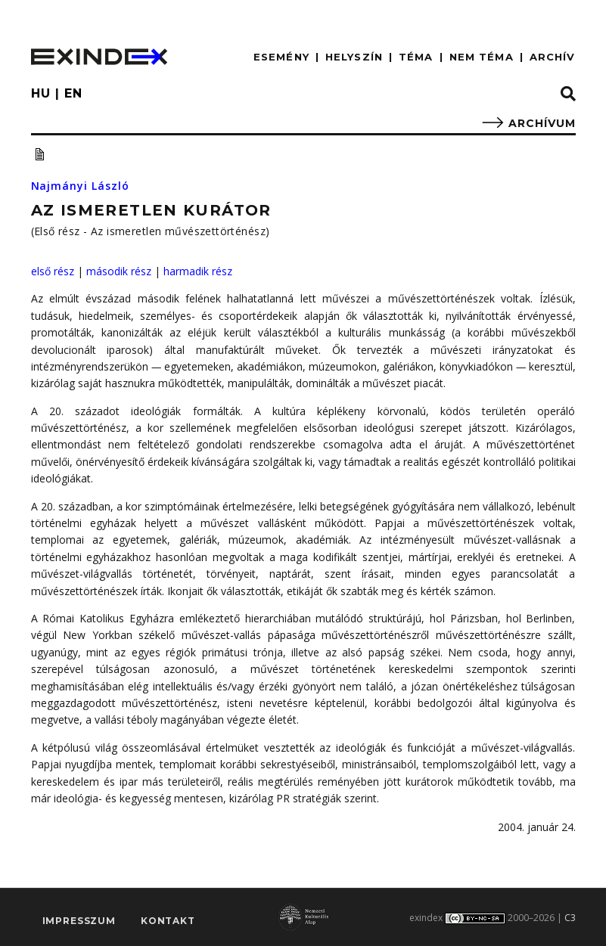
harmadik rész (197, 271)
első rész (52, 271)
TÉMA (416, 57)
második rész (118, 271)
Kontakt (168, 920)
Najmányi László (80, 185)
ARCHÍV (553, 57)
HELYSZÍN (354, 57)
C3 (570, 917)
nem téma (481, 57)
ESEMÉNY (281, 57)
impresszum (79, 920)
